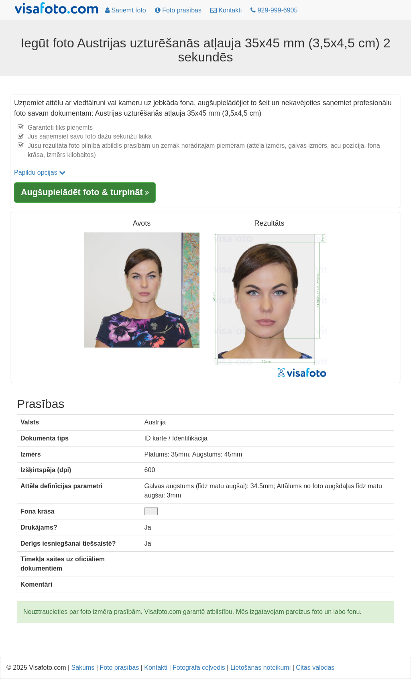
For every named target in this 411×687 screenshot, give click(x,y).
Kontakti (155, 667)
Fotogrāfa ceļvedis (199, 667)
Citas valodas (315, 667)
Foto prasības (119, 667)
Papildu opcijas (39, 172)
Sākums (83, 667)
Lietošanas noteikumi (260, 667)
